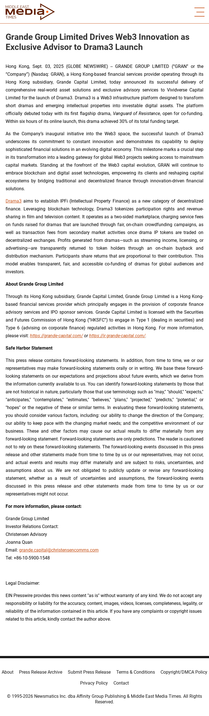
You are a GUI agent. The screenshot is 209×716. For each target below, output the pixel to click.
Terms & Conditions (135, 672)
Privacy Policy (94, 683)
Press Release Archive (40, 672)
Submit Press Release (89, 672)
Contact (121, 683)
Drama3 (14, 201)
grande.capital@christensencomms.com (59, 550)
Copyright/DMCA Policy (184, 672)
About (7, 672)
